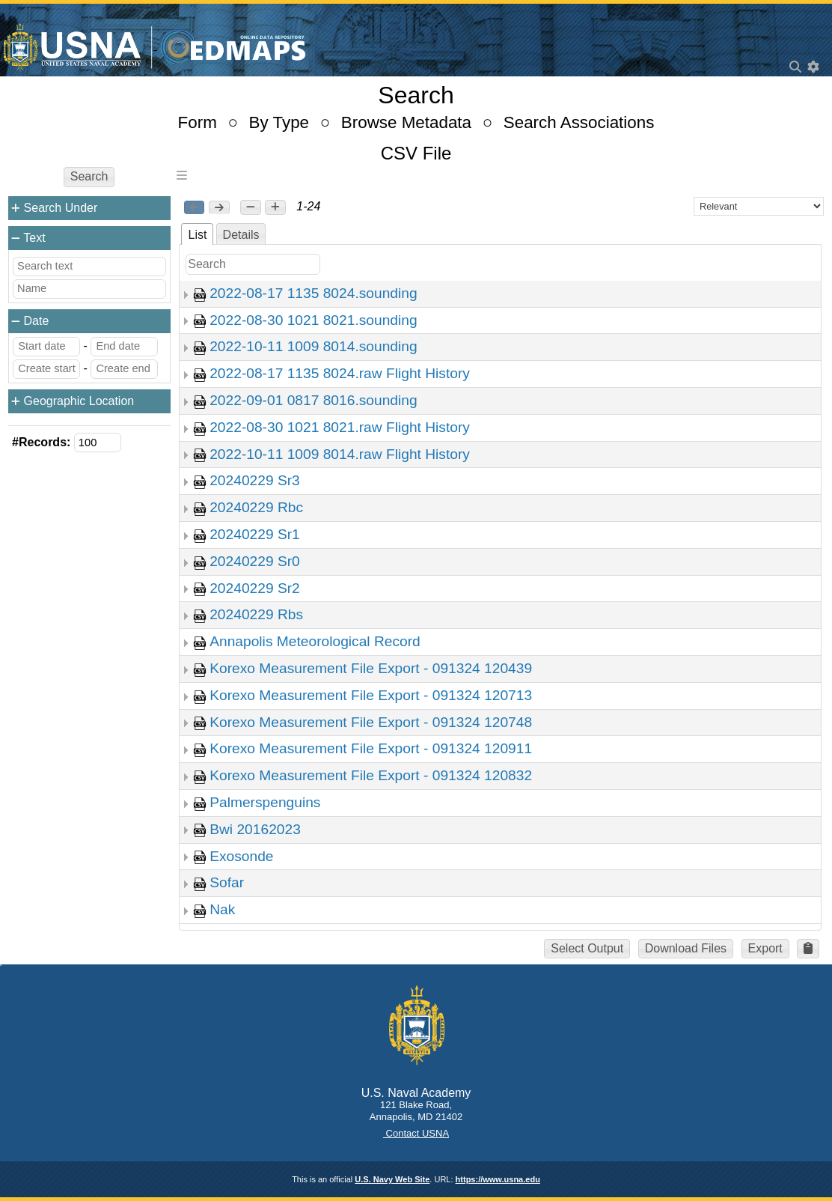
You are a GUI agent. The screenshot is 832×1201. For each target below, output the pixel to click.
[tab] (197, 234)
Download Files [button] (686, 948)
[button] (250, 207)
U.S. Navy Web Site (392, 1179)
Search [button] (89, 176)
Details (241, 234)
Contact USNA (416, 1133)
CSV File (416, 153)
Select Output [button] (587, 948)
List (197, 234)
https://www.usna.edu (498, 1179)
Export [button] (765, 948)
